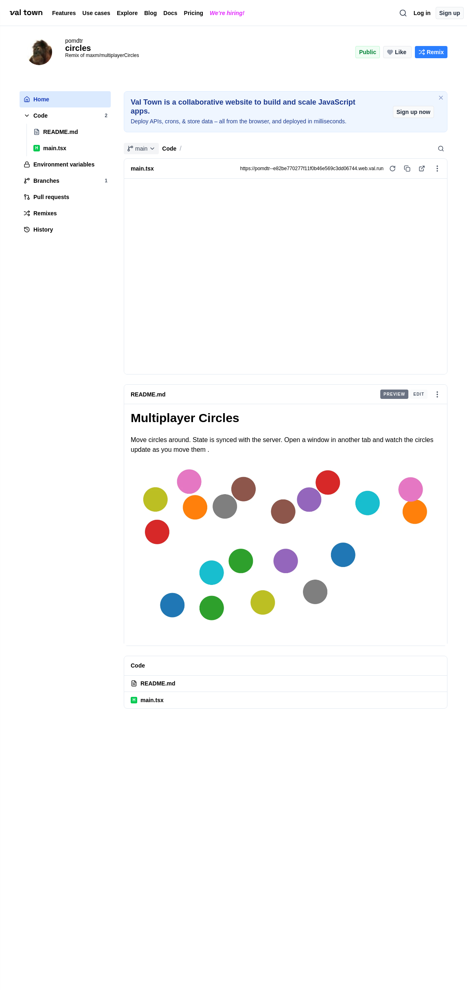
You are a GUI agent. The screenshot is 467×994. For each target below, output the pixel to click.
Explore (127, 13)
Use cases (96, 13)
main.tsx (147, 700)
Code (169, 148)
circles (78, 48)
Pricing (193, 13)
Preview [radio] (394, 394)
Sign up (449, 13)
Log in (422, 13)
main (141, 148)
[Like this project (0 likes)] (397, 52)
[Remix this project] (431, 52)
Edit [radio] (418, 394)
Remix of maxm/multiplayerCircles (102, 55)
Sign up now (413, 112)
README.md (148, 394)
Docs (170, 13)
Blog (150, 13)
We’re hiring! (227, 13)
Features (64, 13)
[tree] (65, 164)
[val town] (26, 12)
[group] (404, 394)
